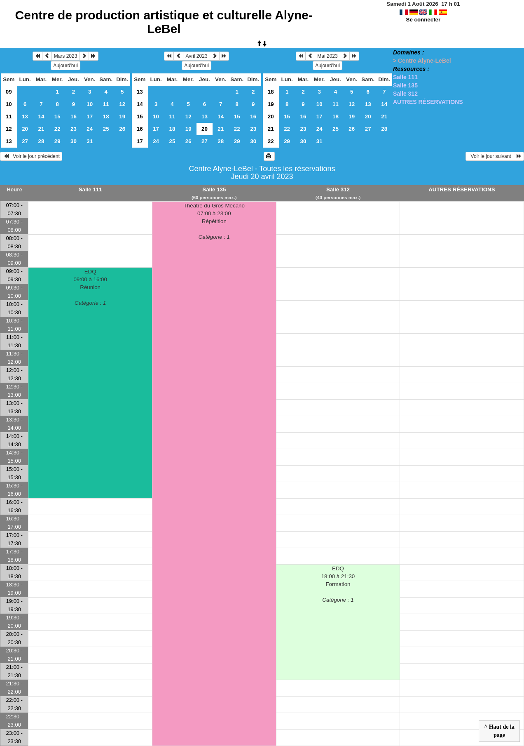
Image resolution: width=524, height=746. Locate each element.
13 (25, 116)
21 (41, 129)
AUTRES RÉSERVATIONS (428, 102)
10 (9, 104)
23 (73, 129)
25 (106, 129)
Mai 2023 (327, 56)
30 (73, 141)
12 (122, 104)
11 (106, 104)
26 (122, 129)
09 (9, 92)
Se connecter (423, 19)
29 (57, 141)
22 (57, 129)
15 (57, 116)
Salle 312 (405, 93)
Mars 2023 (65, 56)
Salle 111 (405, 77)
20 (25, 129)
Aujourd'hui (65, 65)
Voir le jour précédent (31, 156)
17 (90, 116)
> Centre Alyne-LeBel (422, 60)
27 (25, 141)
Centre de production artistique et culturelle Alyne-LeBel (164, 21)
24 (90, 129)
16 (73, 116)
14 (41, 116)
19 (122, 116)
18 (106, 116)
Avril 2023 (196, 56)
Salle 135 (405, 85)
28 (41, 141)
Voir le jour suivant (495, 156)
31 (90, 141)
